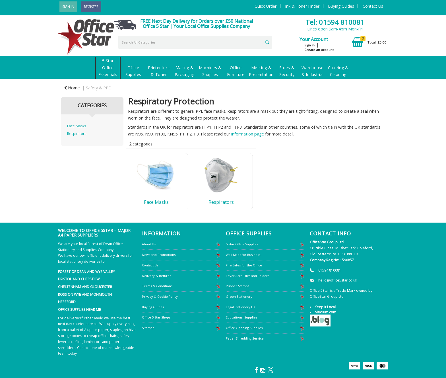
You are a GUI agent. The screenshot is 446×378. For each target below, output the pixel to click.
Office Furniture (235, 71)
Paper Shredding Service (245, 338)
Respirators (76, 133)
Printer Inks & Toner (159, 71)
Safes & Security (286, 71)
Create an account (319, 50)
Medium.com (325, 312)
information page (247, 134)
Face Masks (76, 126)
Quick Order (265, 6)
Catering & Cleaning (338, 71)
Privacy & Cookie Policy (160, 296)
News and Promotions (158, 254)
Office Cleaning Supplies (244, 328)
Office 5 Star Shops (156, 317)
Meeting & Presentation (261, 71)
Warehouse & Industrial (312, 71)
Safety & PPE (98, 88)
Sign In (68, 6)
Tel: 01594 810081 (334, 22)
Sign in (309, 45)
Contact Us (373, 6)
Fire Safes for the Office (244, 265)
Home (72, 88)
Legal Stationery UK (240, 307)
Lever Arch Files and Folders (247, 276)
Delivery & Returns (156, 276)
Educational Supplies (241, 317)
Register (91, 6)
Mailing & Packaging (184, 71)
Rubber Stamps (237, 286)
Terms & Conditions (157, 286)
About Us (149, 244)
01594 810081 (329, 270)
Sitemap (148, 328)
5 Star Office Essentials (107, 67)
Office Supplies (133, 71)
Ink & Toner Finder (302, 6)
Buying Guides (341, 6)
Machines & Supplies (210, 71)
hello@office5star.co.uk (337, 280)
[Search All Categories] (195, 42)
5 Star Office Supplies (242, 244)
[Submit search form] (267, 41)
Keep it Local (325, 307)
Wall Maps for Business (243, 254)
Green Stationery (239, 296)
